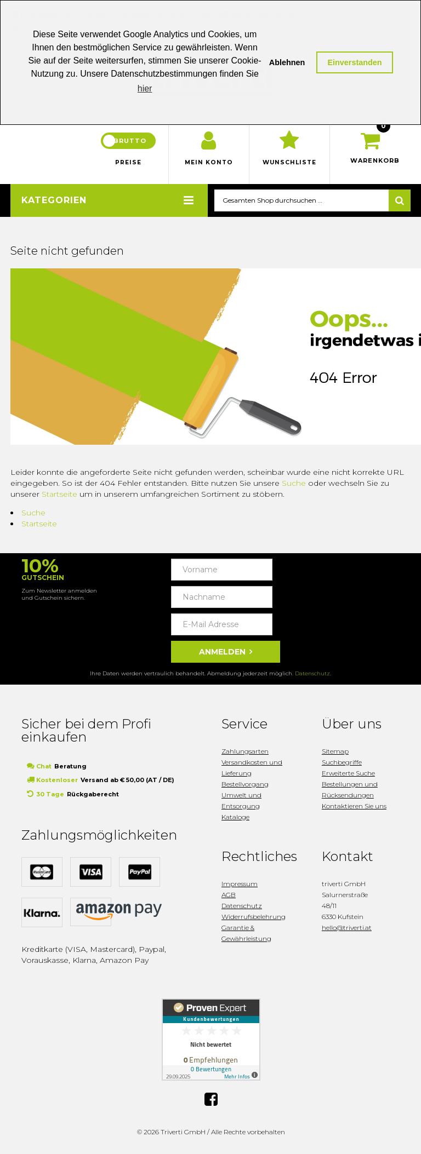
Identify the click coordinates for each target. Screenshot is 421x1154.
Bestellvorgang (245, 786)
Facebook (211, 1100)
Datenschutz (312, 675)
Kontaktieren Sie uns (354, 807)
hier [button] (145, 88)
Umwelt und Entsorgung (241, 802)
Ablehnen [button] (287, 62)
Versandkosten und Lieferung (251, 769)
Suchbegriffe (342, 764)
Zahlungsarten (245, 753)
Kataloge (235, 818)
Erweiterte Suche (348, 775)
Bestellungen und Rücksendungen (350, 791)
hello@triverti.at (347, 929)
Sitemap (335, 753)
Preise (128, 164)
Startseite (59, 496)
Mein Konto (209, 164)
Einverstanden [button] (354, 62)
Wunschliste (289, 164)
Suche (294, 485)
